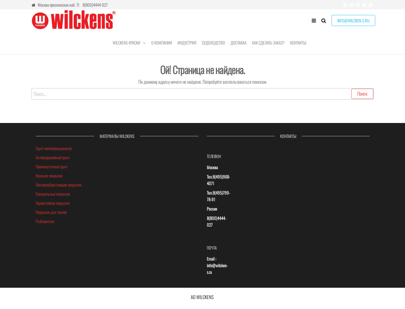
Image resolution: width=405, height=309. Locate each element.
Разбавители (45, 221)
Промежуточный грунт (52, 166)
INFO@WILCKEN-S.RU (353, 20)
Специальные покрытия (53, 194)
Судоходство (213, 43)
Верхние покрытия (49, 175)
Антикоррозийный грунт (53, 157)
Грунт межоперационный (54, 148)
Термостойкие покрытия (53, 203)
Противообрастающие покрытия (58, 185)
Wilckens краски (126, 43)
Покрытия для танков (51, 212)
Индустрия (187, 43)
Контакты (298, 43)
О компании (161, 43)
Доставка (239, 43)
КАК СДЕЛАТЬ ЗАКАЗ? (268, 43)
